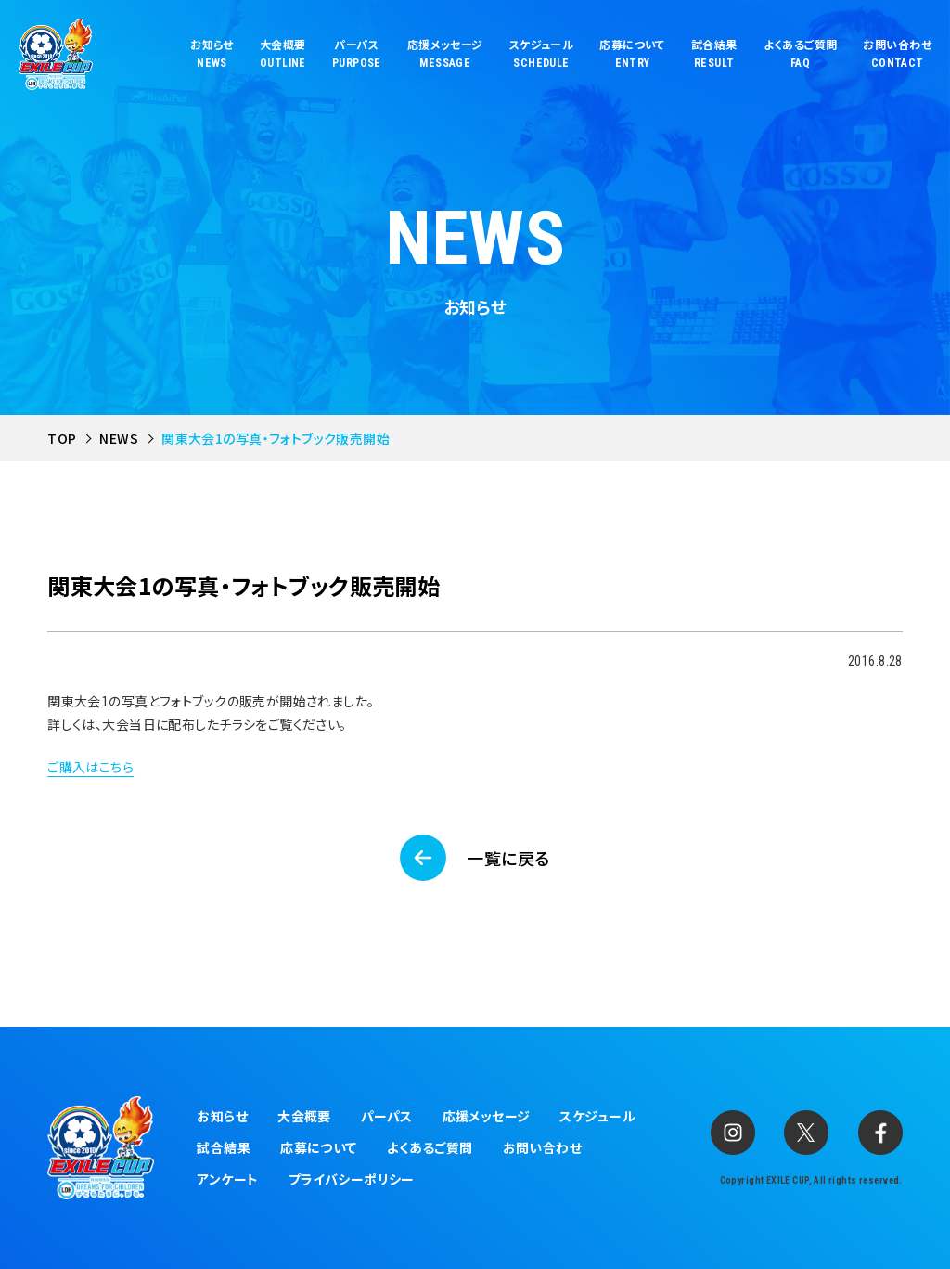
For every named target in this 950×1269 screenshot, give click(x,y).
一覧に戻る (508, 858)
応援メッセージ (487, 1116)
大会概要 (304, 1116)
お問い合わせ (543, 1147)
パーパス (387, 1116)
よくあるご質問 (430, 1147)
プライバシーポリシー (352, 1179)
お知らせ (222, 1116)
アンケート (227, 1179)
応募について (318, 1147)
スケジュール (597, 1116)
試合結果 (223, 1147)
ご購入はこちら (90, 767)
